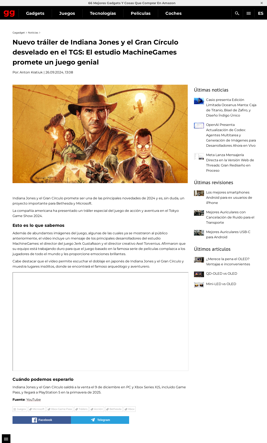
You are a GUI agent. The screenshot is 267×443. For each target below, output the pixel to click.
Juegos (105, 13)
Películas (178, 13)
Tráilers (83, 409)
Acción (98, 409)
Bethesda (115, 409)
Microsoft (38, 409)
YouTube (33, 400)
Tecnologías (140, 13)
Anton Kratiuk (31, 72)
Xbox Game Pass (61, 409)
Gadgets (73, 13)
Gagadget (28, 11)
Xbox (131, 409)
